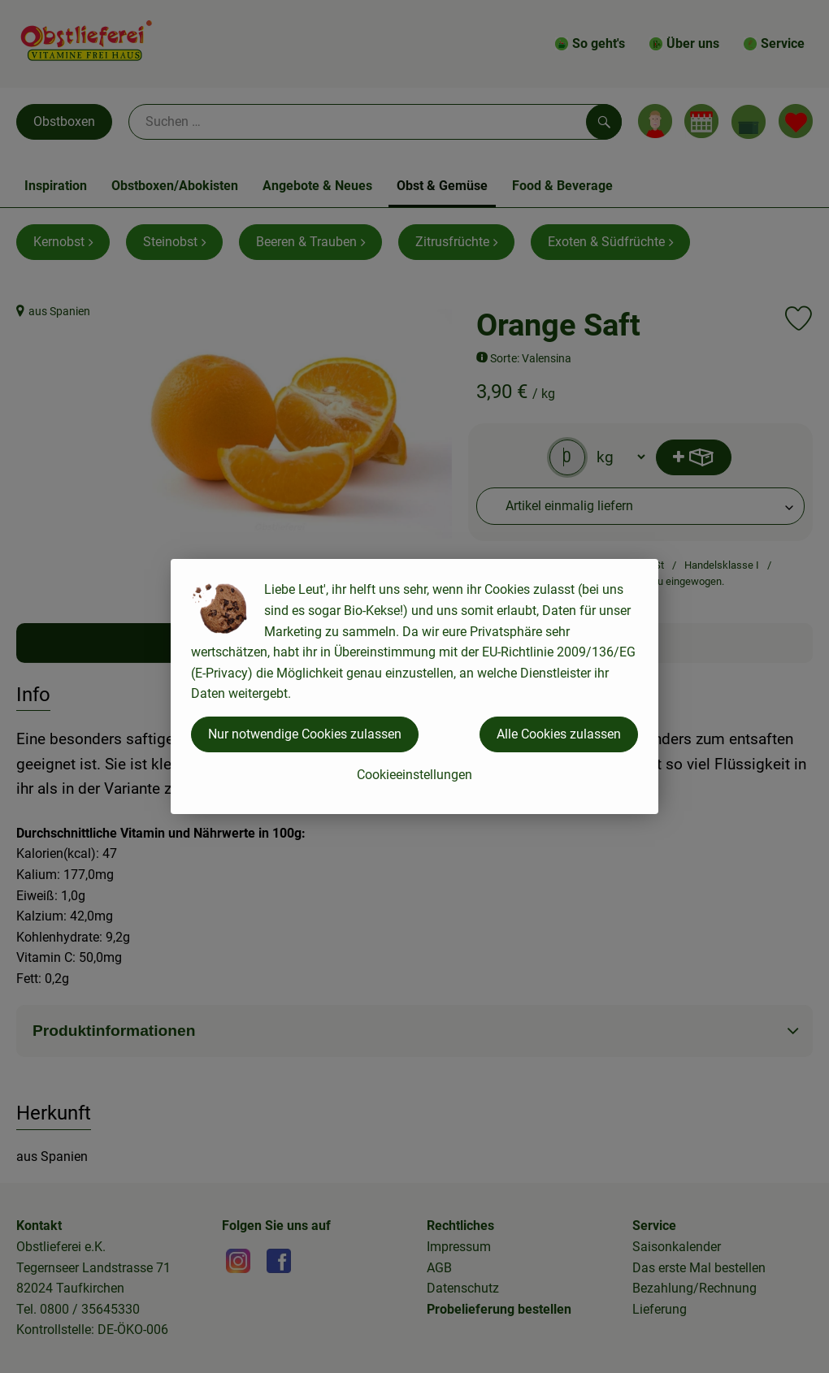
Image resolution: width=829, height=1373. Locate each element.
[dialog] (414, 686)
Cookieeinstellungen (414, 774)
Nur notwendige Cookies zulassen (304, 734)
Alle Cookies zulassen (559, 734)
